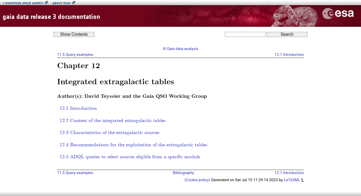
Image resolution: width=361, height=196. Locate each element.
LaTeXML (294, 180)
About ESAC (62, 3)
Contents (74, 34)
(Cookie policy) (198, 180)
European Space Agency (23, 3)
